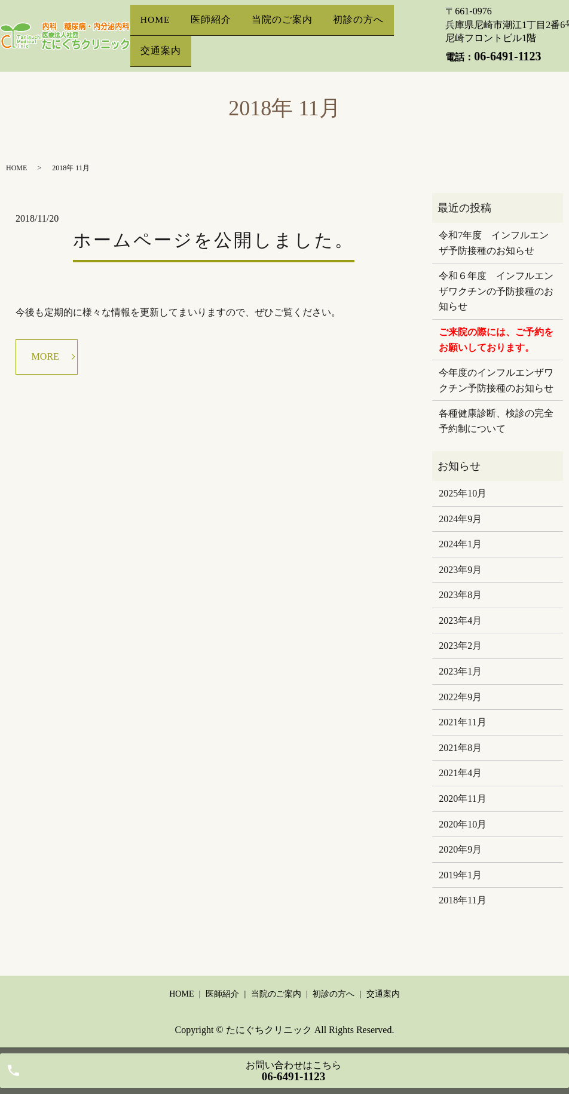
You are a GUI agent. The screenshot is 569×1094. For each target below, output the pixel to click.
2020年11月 (462, 798)
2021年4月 (460, 773)
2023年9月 (460, 570)
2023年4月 (460, 620)
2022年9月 (460, 697)
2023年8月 (460, 595)
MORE (45, 356)
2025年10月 (463, 493)
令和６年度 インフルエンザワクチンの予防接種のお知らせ (496, 291)
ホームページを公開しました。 (213, 240)
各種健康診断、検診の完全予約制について (496, 421)
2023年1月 (460, 671)
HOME (156, 26)
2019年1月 (460, 875)
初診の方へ (357, 26)
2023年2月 (460, 646)
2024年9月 (460, 519)
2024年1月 (460, 544)
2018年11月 (462, 900)
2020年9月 (460, 849)
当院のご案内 (283, 26)
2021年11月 (462, 722)
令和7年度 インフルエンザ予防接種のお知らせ (494, 243)
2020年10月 (463, 824)
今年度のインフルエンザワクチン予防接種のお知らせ (496, 380)
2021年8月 (460, 748)
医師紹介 (213, 26)
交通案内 (161, 44)
